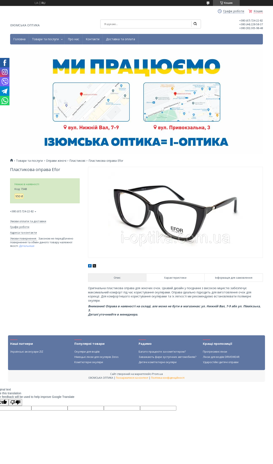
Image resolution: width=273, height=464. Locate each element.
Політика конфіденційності (168, 378)
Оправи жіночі (56, 161)
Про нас (73, 39)
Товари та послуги (45, 39)
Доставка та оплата (120, 39)
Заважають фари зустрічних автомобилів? (167, 357)
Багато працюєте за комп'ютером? (162, 351)
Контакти (92, 39)
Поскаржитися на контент (132, 378)
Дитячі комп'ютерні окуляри (158, 362)
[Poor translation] (15, 402)
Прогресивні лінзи (215, 351)
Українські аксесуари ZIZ (26, 351)
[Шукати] (195, 24)
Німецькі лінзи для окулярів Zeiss (96, 357)
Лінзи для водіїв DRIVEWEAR (221, 357)
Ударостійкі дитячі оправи (220, 362)
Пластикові (77, 161)
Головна (19, 39)
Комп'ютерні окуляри (88, 362)
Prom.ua (157, 374)
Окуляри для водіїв (87, 351)
